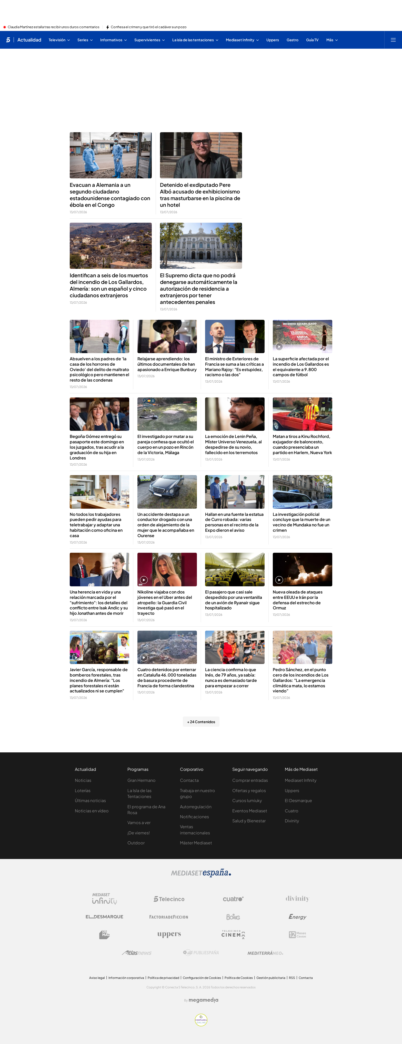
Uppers (292, 790)
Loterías (83, 790)
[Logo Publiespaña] (201, 952)
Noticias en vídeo (92, 810)
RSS (292, 978)
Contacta (189, 780)
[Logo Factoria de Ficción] (168, 916)
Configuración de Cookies (202, 978)
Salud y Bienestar (249, 820)
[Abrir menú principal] (393, 39)
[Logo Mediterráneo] (265, 953)
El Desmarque (298, 800)
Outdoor (136, 842)
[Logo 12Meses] (297, 934)
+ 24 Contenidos (201, 721)
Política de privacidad (163, 978)
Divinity (292, 820)
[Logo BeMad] (104, 934)
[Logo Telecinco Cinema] (233, 934)
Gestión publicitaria (270, 978)
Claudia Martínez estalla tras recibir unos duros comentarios (53, 27)
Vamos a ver (138, 822)
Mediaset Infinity (301, 780)
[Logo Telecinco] (169, 899)
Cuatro (291, 810)
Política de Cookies (239, 978)
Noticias (83, 780)
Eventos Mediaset (249, 810)
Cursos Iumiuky (247, 800)
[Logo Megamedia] (203, 1000)
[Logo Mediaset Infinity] (104, 899)
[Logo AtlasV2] (137, 952)
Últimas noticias (90, 800)
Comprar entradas (250, 780)
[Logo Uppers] (169, 934)
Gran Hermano (141, 780)
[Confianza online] (201, 1025)
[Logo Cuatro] (233, 899)
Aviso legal (97, 978)
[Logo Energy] (298, 916)
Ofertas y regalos (249, 790)
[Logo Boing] (233, 916)
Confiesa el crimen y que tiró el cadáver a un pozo (149, 27)
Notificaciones (194, 816)
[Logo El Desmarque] (104, 916)
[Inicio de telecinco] (8, 39)
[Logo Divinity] (297, 899)
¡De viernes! (138, 832)
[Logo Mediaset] (201, 876)
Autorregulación (196, 806)
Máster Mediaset (196, 842)
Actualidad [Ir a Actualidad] (29, 39)
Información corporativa (126, 978)
